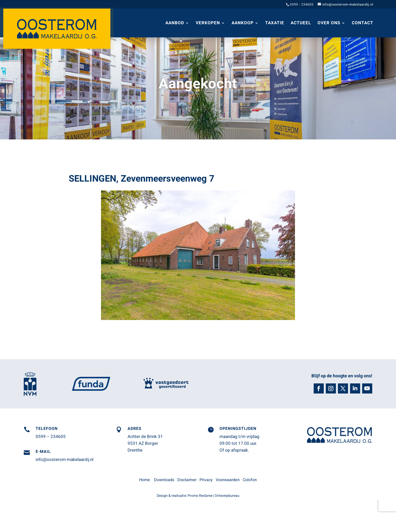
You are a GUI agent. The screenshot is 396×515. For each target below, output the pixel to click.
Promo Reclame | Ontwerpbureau (213, 495)
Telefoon (47, 429)
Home (144, 480)
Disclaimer (186, 480)
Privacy (206, 480)
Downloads (164, 480)
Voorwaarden (228, 480)
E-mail (43, 452)
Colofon (250, 480)
